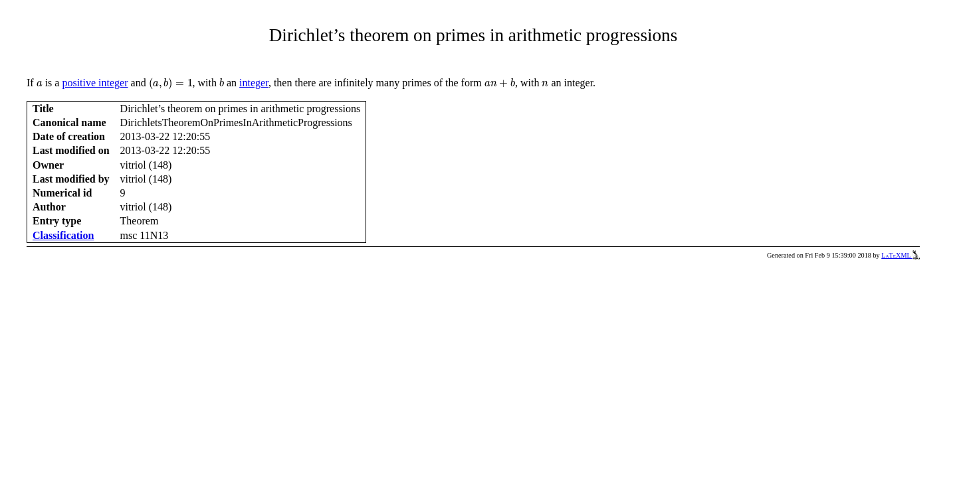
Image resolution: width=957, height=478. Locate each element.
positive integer (95, 82)
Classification (63, 235)
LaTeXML (900, 255)
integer (253, 82)
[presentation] (40, 84)
